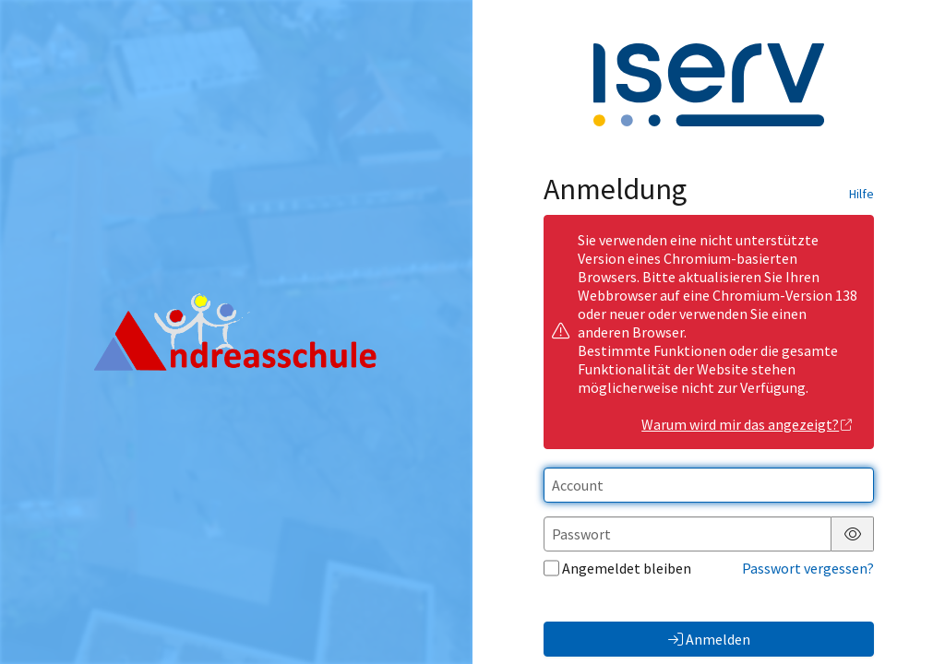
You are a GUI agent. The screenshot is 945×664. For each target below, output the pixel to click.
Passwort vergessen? (808, 568)
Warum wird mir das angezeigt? (747, 424)
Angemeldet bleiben (617, 568)
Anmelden (709, 639)
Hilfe (861, 193)
